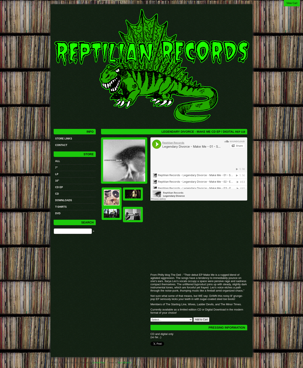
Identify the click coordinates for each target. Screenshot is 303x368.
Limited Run (98, 362)
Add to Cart (201, 319)
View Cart (291, 3)
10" (57, 180)
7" (56, 167)
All (57, 161)
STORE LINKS (63, 138)
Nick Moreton (125, 362)
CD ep (59, 187)
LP (56, 174)
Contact (61, 145)
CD (57, 193)
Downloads (63, 200)
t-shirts (61, 206)
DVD (57, 213)
